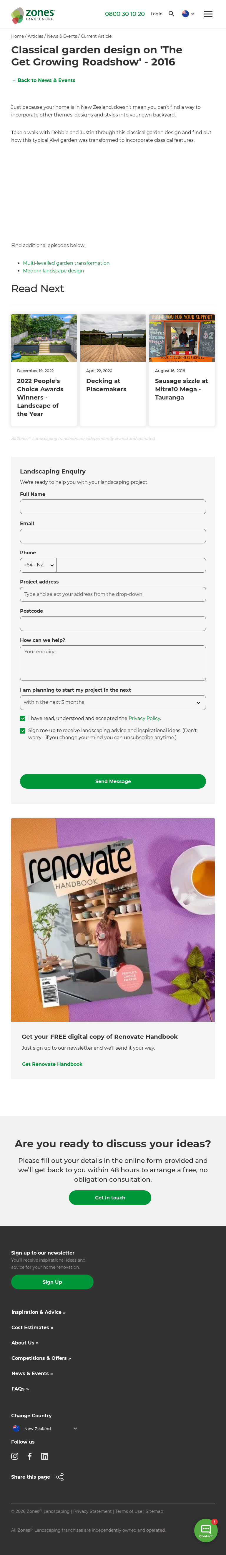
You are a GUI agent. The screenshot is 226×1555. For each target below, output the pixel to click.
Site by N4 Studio (29, 1539)
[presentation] (64, 757)
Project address (39, 582)
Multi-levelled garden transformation (66, 263)
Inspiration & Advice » (38, 1312)
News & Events (62, 36)
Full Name (32, 494)
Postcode (31, 611)
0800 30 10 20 (125, 13)
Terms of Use (128, 1511)
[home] (33, 14)
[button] (186, 14)
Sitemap (154, 1511)
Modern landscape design (53, 271)
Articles (35, 36)
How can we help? (42, 640)
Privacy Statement (92, 1511)
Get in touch (110, 1198)
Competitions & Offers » (41, 1358)
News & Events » (32, 1373)
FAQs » (20, 1389)
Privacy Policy (144, 718)
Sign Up (52, 1282)
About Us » (25, 1343)
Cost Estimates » (32, 1327)
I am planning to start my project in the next (75, 690)
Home (17, 36)
